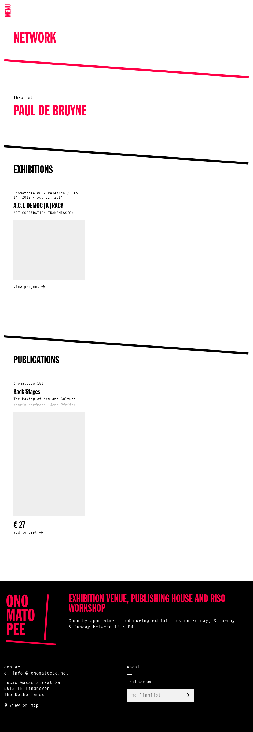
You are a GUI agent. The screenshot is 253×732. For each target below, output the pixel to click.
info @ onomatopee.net (40, 673)
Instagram (139, 682)
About (133, 667)
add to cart (25, 532)
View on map (24, 706)
